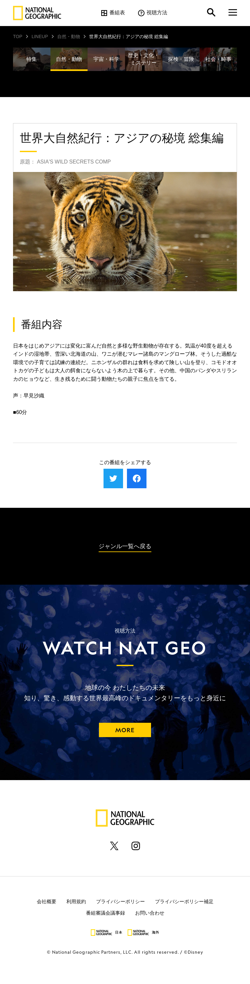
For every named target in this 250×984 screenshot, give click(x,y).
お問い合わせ (149, 913)
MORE (125, 730)
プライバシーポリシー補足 (184, 901)
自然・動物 (68, 36)
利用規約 (76, 901)
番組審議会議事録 (105, 913)
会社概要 (46, 901)
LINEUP (40, 36)
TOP (17, 36)
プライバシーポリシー (120, 901)
